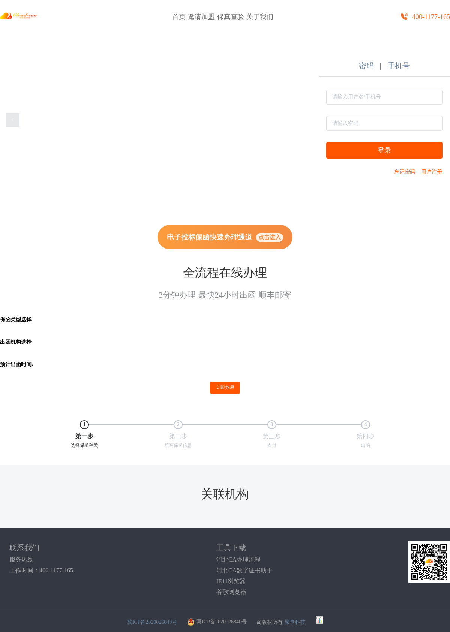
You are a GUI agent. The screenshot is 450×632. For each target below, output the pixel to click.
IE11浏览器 (231, 581)
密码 (366, 65)
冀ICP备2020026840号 (152, 621)
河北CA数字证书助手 (244, 571)
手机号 (398, 65)
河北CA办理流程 (238, 560)
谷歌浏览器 (231, 592)
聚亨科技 (295, 622)
